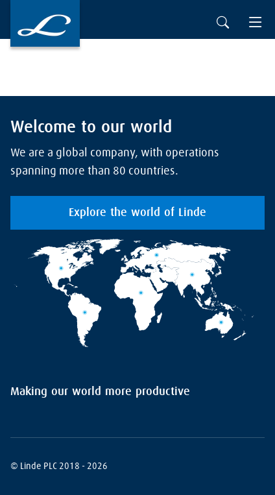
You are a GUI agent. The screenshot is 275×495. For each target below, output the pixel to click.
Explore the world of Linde (137, 213)
